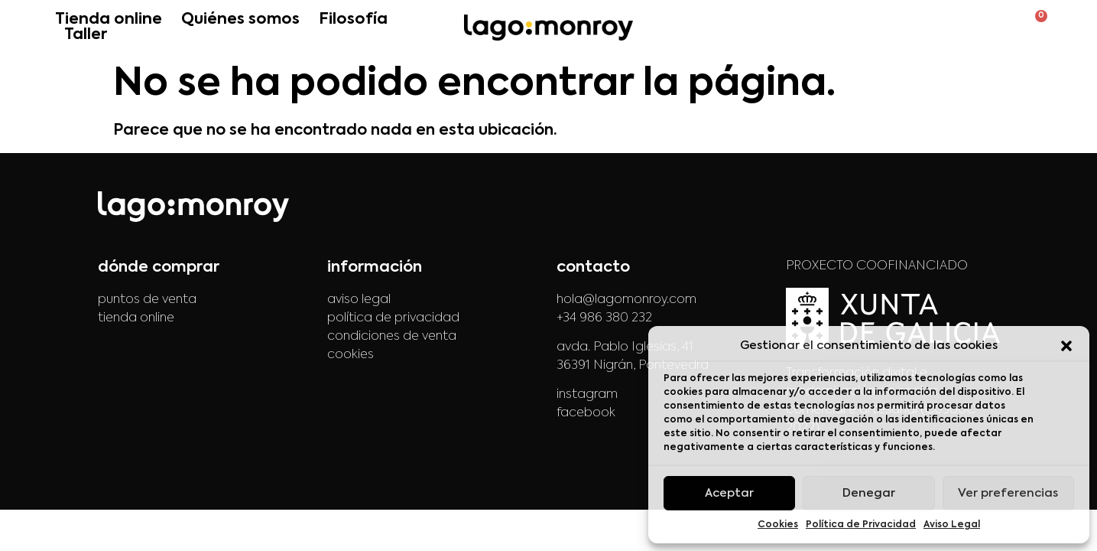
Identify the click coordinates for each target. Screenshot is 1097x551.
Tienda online (108, 20)
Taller (85, 35)
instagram (587, 395)
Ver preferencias (1008, 493)
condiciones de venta (391, 337)
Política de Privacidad (861, 525)
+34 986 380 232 (604, 318)
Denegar (868, 493)
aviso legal (359, 300)
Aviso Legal (951, 525)
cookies (350, 355)
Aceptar (729, 493)
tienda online (136, 318)
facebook (586, 413)
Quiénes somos (240, 20)
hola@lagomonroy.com (626, 300)
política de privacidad (393, 318)
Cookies (778, 525)
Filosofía (353, 20)
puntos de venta (147, 300)
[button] (1066, 346)
